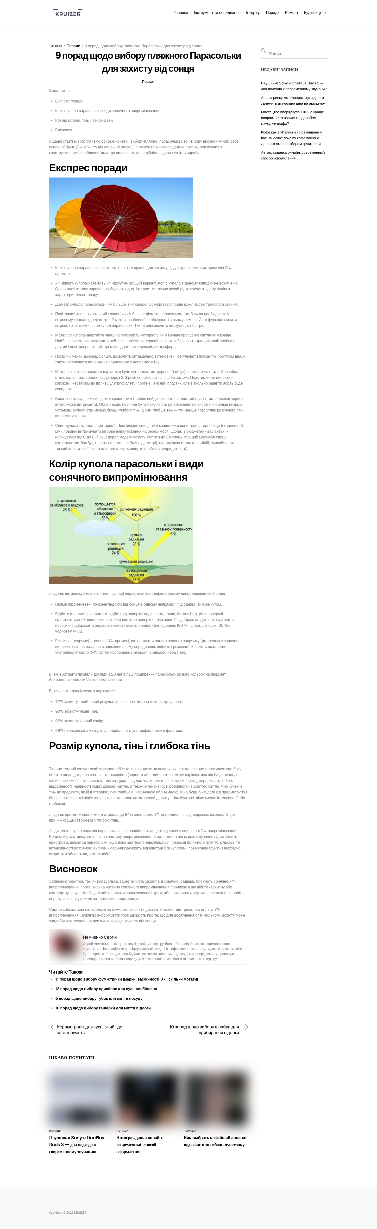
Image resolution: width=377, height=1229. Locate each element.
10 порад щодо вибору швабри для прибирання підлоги (204, 1029)
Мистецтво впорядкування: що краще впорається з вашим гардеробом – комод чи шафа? (292, 118)
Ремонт (291, 12)
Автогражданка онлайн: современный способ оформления (139, 1144)
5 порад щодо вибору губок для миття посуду (99, 998)
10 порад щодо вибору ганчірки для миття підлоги (103, 1008)
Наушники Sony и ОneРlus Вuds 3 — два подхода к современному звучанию (76, 1144)
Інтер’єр (253, 12)
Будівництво (315, 12)
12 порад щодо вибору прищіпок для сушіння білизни (106, 989)
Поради (272, 12)
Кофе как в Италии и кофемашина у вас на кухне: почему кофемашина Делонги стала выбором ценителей (291, 138)
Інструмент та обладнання (217, 12)
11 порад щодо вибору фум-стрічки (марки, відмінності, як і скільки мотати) (126, 979)
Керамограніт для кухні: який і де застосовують (89, 1029)
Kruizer (56, 46)
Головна (181, 12)
